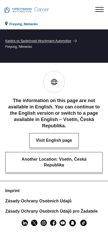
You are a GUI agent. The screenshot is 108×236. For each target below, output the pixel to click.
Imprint (12, 190)
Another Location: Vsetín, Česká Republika (54, 162)
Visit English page (54, 140)
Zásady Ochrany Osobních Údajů (38, 201)
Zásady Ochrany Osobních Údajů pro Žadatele (51, 211)
